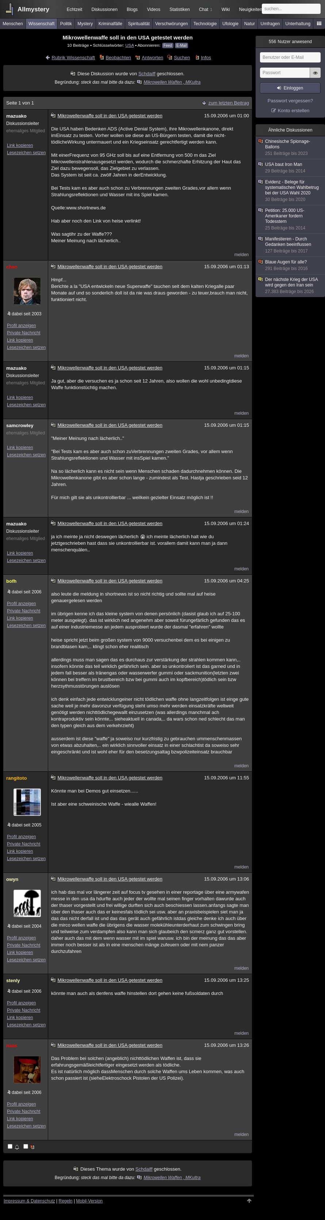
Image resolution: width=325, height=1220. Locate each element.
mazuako (16, 116)
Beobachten (118, 57)
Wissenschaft (41, 23)
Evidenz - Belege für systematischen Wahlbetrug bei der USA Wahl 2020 (290, 190)
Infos (206, 57)
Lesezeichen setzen (26, 152)
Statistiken (179, 9)
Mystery (85, 23)
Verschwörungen (171, 23)
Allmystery (33, 9)
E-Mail (181, 45)
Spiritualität (138, 23)
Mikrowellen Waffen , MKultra (169, 82)
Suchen (182, 57)
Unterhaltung (298, 23)
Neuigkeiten (250, 9)
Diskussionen (104, 9)
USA (129, 45)
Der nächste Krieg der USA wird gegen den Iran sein (290, 285)
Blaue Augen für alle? (290, 265)
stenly (13, 980)
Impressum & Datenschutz (29, 1201)
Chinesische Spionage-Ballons (290, 147)
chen (11, 267)
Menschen (13, 23)
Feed (168, 45)
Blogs (132, 9)
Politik (66, 23)
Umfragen (270, 23)
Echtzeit (75, 9)
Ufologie (230, 23)
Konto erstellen (294, 110)
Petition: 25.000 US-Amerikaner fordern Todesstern (290, 219)
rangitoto (16, 778)
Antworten (152, 57)
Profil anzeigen (21, 325)
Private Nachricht (23, 332)
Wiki (226, 9)
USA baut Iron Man (290, 168)
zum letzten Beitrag (229, 103)
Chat (205, 9)
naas (11, 1045)
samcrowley (19, 425)
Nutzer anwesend (290, 41)
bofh (11, 581)
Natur (249, 23)
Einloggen (293, 88)
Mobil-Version (89, 1201)
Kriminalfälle (110, 23)
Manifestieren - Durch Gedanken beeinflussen (290, 245)
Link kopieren (20, 145)
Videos (153, 9)
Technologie (205, 23)
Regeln (66, 1201)
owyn (12, 879)
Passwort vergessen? (290, 100)
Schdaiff (147, 73)
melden (241, 254)
